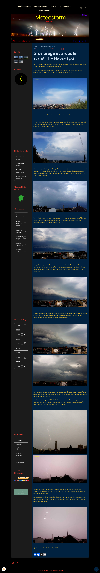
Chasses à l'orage (41, 6)
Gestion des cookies (56, 570)
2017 (18, 362)
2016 (18, 366)
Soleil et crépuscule (21, 244)
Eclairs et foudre (21, 216)
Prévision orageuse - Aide (19, 447)
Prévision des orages (20, 158)
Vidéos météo (21, 251)
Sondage (19, 440)
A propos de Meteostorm (20, 461)
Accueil (35, 47)
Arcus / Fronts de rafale (21, 223)
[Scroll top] (96, 569)
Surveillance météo (20, 164)
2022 (18, 339)
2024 (18, 330)
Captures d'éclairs (21, 231)
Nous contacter (44, 10)
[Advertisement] (21, 118)
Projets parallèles (19, 454)
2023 (18, 334)
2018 (18, 357)
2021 (18, 344)
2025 (18, 325)
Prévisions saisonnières (20, 171)
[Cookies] (4, 569)
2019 (18, 353)
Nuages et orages (21, 238)
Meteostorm (64, 6)
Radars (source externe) (21, 177)
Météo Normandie (24, 6)
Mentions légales (42, 570)
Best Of (54, 6)
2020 (55, 47)
